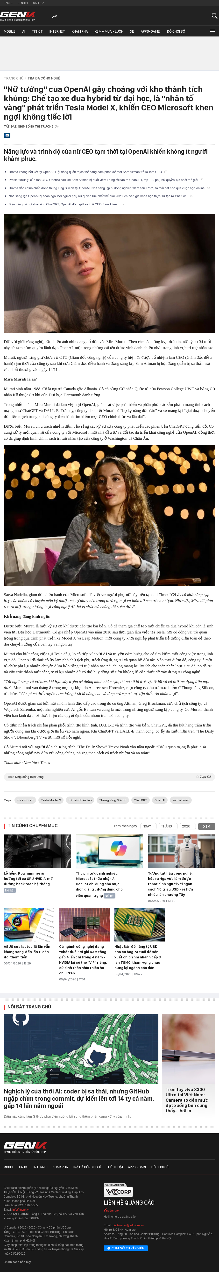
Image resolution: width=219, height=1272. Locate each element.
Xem (206, 826)
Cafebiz (38, 3)
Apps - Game (137, 1167)
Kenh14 (23, 3)
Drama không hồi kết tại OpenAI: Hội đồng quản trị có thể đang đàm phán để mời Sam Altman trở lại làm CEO (88, 172)
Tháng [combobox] (166, 826)
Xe (132, 31)
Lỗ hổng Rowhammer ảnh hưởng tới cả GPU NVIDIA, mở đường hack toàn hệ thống (28, 878)
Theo (109, 777)
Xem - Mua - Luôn (109, 31)
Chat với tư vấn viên (125, 1248)
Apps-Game (150, 31)
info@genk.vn (21, 1209)
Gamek (8, 3)
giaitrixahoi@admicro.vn (128, 1225)
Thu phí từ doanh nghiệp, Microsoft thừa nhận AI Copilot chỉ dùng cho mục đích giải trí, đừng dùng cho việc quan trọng (99, 884)
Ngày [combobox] (147, 826)
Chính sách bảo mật (17, 1262)
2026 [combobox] (186, 826)
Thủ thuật (115, 1167)
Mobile (9, 31)
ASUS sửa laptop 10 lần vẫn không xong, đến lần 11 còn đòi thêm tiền (27, 951)
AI (23, 31)
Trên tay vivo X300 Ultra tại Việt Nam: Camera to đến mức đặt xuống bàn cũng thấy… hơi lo (187, 1100)
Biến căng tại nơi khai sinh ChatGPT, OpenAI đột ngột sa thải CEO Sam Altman (66, 204)
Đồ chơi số (176, 31)
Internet (57, 31)
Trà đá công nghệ (87, 1167)
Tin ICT (37, 31)
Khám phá (80, 31)
